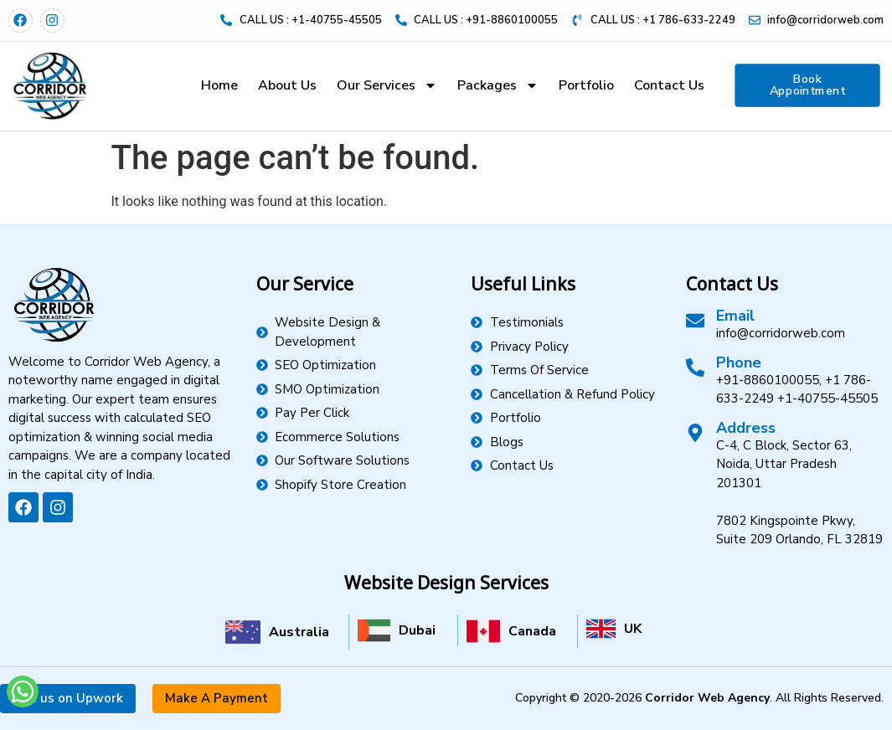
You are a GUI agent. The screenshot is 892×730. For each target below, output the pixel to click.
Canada (532, 631)
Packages (498, 85)
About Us (287, 85)
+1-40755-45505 (827, 398)
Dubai (417, 630)
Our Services (387, 85)
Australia (299, 632)
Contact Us (669, 85)
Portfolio (586, 85)
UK (633, 628)
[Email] (695, 320)
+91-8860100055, (769, 380)
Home (219, 85)
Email (735, 316)
